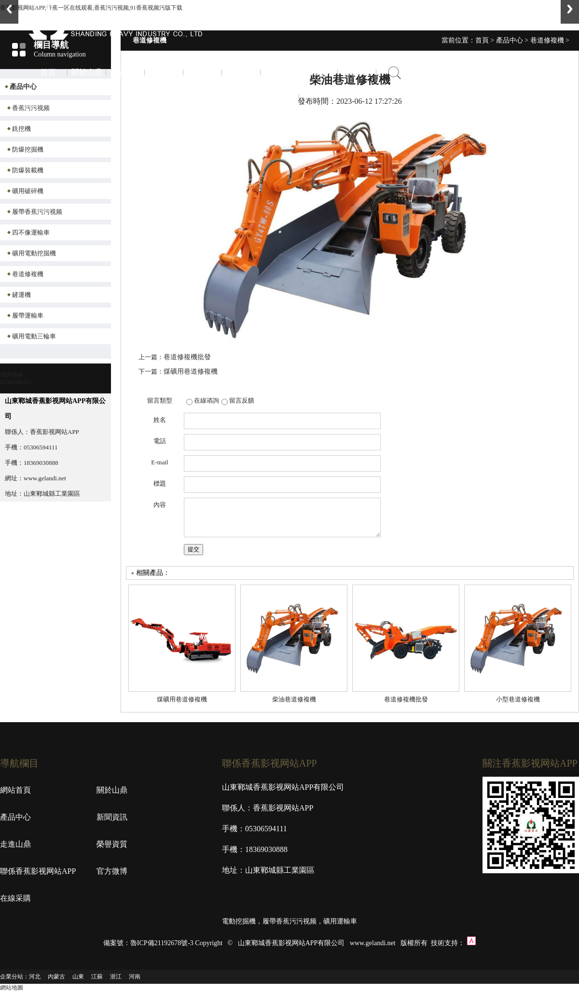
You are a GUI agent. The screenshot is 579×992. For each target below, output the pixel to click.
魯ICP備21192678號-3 (161, 943)
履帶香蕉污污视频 (37, 211)
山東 (78, 976)
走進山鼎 (202, 72)
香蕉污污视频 (31, 108)
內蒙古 (56, 976)
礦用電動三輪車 (34, 336)
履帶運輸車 (27, 315)
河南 (134, 976)
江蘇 (97, 976)
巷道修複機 (27, 274)
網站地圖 (11, 987)
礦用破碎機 (27, 191)
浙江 (116, 976)
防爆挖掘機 (27, 149)
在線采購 (357, 72)
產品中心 (125, 72)
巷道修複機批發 (187, 357)
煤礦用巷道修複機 (191, 371)
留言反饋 (241, 400)
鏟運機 (21, 294)
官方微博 (318, 72)
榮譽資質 (241, 72)
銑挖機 (21, 128)
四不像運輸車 (31, 232)
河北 (35, 976)
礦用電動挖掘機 (34, 253)
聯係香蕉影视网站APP (280, 96)
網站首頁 (15, 790)
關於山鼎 (86, 72)
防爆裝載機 (27, 170)
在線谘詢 (206, 400)
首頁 (48, 72)
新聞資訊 (164, 72)
